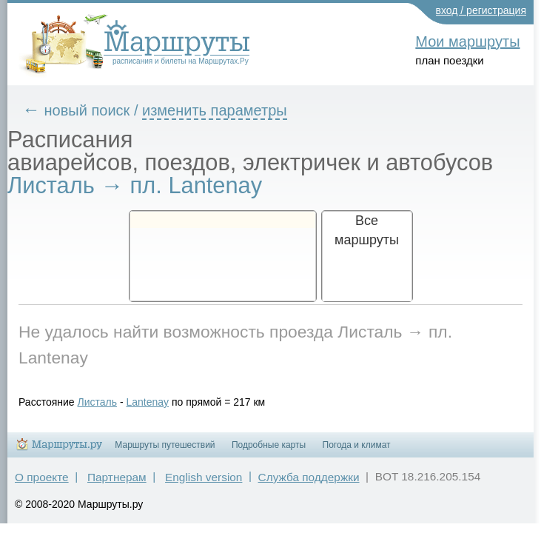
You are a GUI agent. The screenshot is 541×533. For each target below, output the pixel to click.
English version (203, 483)
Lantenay (158, 402)
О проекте (42, 483)
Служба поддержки (309, 483)
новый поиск (98, 110)
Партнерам (117, 483)
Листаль (109, 402)
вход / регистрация (481, 10)
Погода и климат (357, 451)
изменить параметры (225, 110)
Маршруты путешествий (165, 451)
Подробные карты (269, 451)
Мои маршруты (467, 41)
